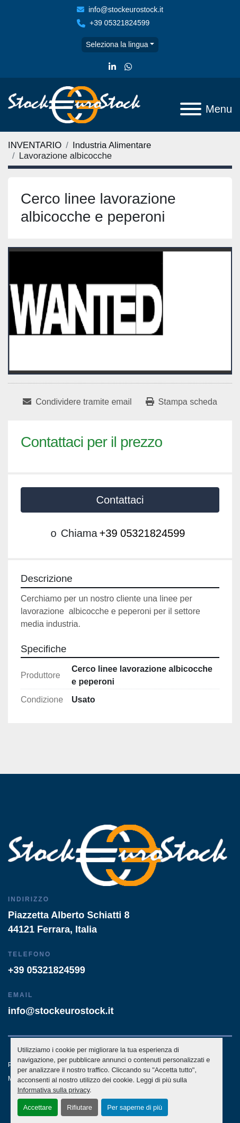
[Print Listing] (181, 402)
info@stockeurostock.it (125, 9)
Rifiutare (79, 1107)
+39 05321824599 (119, 23)
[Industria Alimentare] (112, 145)
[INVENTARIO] (34, 145)
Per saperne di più (134, 1107)
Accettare (37, 1107)
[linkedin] (112, 67)
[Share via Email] (77, 402)
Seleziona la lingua (117, 44)
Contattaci (120, 500)
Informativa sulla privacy (53, 1090)
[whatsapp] (128, 67)
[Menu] (190, 109)
